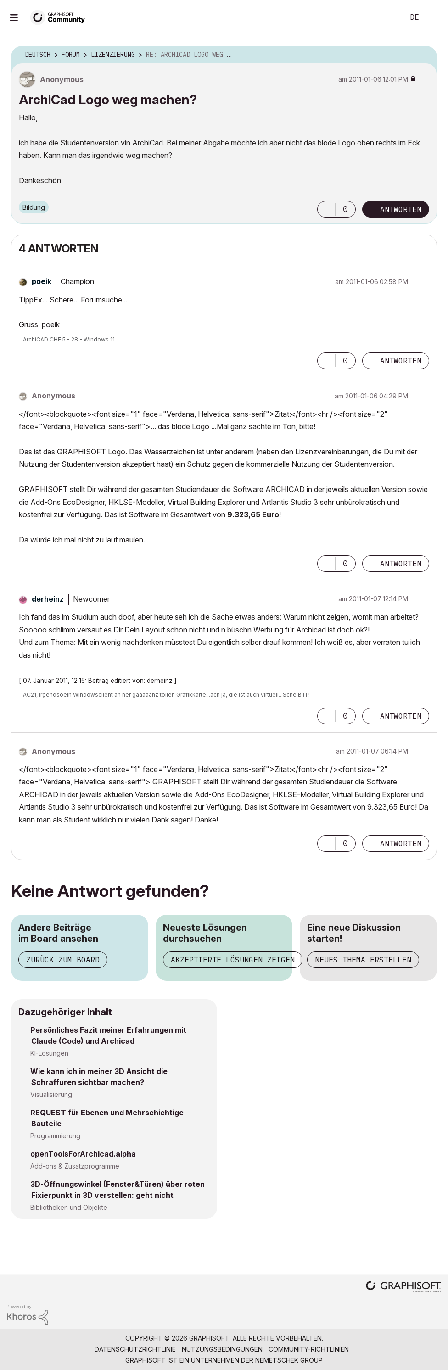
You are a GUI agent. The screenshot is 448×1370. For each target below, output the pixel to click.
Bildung (33, 207)
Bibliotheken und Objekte (68, 1207)
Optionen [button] (424, 55)
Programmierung (55, 1136)
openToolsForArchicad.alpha (83, 1153)
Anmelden (433, 17)
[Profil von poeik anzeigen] (41, 281)
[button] (326, 209)
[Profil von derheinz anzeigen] (48, 599)
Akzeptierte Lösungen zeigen (233, 959)
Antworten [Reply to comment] (400, 360)
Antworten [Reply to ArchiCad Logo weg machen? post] (400, 209)
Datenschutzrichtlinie (135, 1349)
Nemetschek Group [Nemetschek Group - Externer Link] (289, 1360)
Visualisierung (51, 1094)
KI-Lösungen (49, 1053)
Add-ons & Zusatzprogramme (74, 1166)
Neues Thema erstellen (363, 959)
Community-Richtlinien (309, 1349)
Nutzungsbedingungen (222, 1349)
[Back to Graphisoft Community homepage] (60, 17)
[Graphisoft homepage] (403, 1287)
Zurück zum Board (63, 959)
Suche (387, 17)
